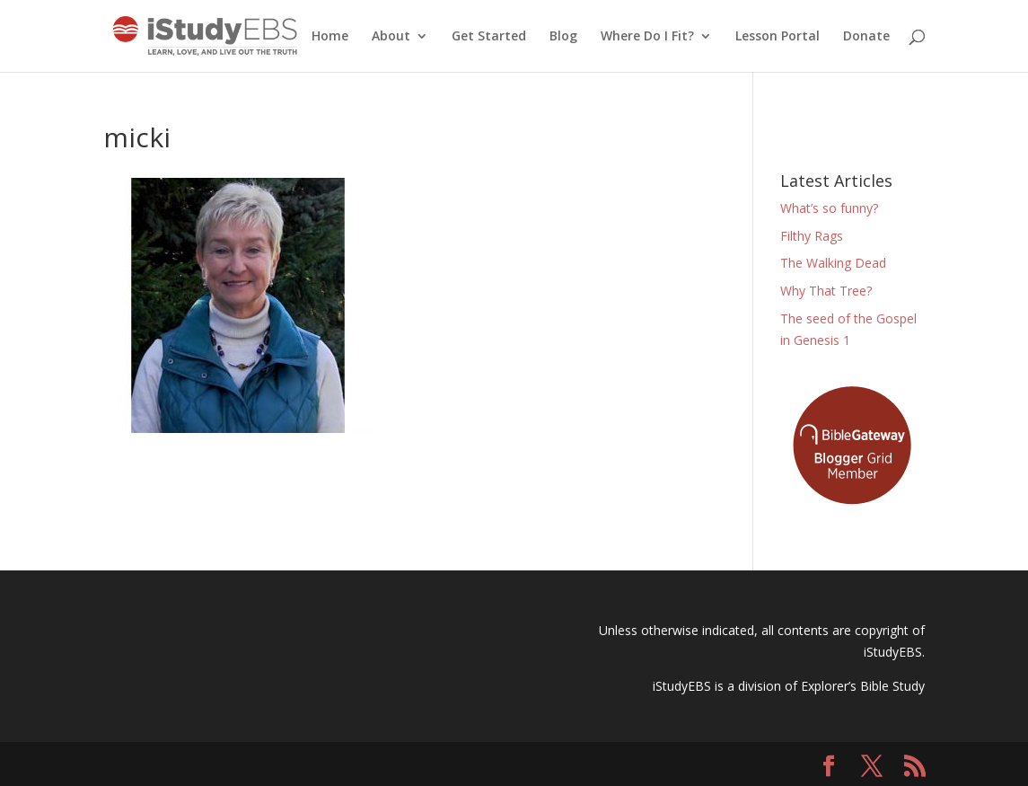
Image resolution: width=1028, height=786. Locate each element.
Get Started (489, 37)
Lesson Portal (777, 37)
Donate (866, 37)
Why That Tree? (826, 290)
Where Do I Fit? (647, 37)
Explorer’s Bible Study (863, 685)
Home (330, 37)
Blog (563, 37)
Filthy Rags (811, 235)
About (391, 37)
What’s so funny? (829, 207)
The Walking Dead (833, 262)
